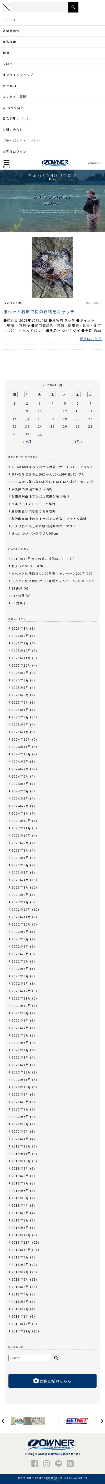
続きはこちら (91, 338)
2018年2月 (20, 1309)
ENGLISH (94, 163)
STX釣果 (18, 595)
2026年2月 (20, 635)
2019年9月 (20, 1168)
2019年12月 (21, 1146)
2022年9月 (20, 931)
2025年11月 (21, 658)
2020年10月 (21, 1087)
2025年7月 (20, 687)
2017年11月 (21, 1331)
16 (27, 418)
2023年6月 (20, 865)
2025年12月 (21, 650)
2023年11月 (21, 828)
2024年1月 (20, 813)
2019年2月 (20, 1220)
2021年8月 (20, 1020)
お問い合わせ (13, 129)
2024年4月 (20, 791)
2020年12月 (21, 1072)
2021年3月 (20, 1057)
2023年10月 (21, 835)
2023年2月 (20, 894)
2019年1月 (20, 1227)
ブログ (8, 63)
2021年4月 (20, 1050)
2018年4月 (20, 1294)
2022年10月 (21, 924)
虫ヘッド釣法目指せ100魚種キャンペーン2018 (48, 581)
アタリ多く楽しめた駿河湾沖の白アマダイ (44, 526)
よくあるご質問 (15, 96)
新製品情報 (11, 31)
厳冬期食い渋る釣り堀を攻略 (33, 511)
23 (27, 426)
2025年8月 (20, 680)
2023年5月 (20, 872)
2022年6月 (20, 954)
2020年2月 (20, 1131)
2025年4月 (20, 709)
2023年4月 (20, 880)
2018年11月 (21, 1242)
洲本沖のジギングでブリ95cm (35, 533)
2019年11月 (21, 1153)
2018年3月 (20, 1301)
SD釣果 (17, 603)
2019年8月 (20, 1176)
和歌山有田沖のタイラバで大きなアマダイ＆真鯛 (49, 518)
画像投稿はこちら (52, 1380)
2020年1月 (20, 1139)
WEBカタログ (13, 107)
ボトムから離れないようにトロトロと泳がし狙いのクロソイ (57, 481)
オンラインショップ (18, 74)
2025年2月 (20, 724)
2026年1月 (20, 643)
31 (40, 434)
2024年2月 (20, 806)
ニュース (9, 20)
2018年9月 (20, 1257)
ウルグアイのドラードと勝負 (33, 504)
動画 (6, 53)
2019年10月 (21, 1161)
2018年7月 (20, 1272)
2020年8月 (20, 1102)
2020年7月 (20, 1109)
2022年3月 (20, 976)
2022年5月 (20, 961)
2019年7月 (20, 1183)
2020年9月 (20, 1094)
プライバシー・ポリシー (21, 140)
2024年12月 (21, 739)
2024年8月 (20, 761)
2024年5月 (20, 783)
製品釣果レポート (16, 118)
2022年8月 (20, 939)
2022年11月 (21, 917)
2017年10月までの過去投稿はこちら (40, 558)
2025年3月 (20, 717)
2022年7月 (20, 946)
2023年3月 (20, 887)
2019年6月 (20, 1190)
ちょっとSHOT (14, 303)
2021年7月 (20, 1028)
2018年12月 (21, 1235)
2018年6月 (20, 1279)
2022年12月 (21, 909)
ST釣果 (17, 588)
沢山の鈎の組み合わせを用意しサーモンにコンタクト (52, 467)
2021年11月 (21, 998)
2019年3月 (20, 1213)
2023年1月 (20, 902)
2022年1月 (20, 983)
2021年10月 (21, 1005)
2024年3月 (20, 798)
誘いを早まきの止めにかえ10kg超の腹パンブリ (48, 474)
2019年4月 (20, 1205)
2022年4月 (20, 968)
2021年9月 (20, 1013)
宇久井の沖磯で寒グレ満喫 (32, 489)
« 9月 (27, 441)
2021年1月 (20, 1065)
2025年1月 (20, 732)
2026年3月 (20, 628)
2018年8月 (20, 1264)
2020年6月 (20, 1116)
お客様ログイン (15, 151)
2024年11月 (21, 746)
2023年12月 (21, 820)
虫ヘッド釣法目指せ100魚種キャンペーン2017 (48, 573)
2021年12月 (21, 991)
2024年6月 (20, 776)
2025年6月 (20, 695)
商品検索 (9, 42)
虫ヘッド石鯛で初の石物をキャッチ (39, 311)
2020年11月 (21, 1079)
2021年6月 (20, 1035)
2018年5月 (20, 1287)
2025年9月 (20, 672)
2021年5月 (20, 1042)
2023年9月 (20, 843)
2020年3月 (20, 1124)
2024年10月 (21, 754)
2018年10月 (21, 1250)
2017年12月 (21, 1323)
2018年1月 (20, 1316)
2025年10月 (21, 665)
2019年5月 (20, 1198)
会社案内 (9, 85)
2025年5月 (20, 702)
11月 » (77, 441)
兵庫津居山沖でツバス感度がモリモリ (40, 496)
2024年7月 (20, 769)
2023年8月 (20, 850)
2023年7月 (20, 857)
